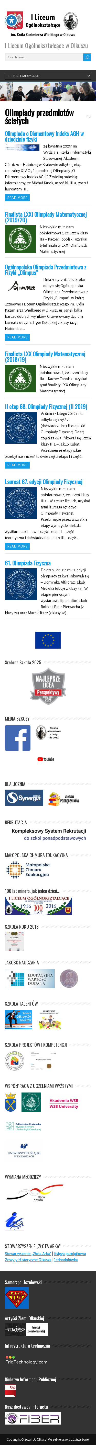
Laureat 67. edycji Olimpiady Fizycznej (43, 481)
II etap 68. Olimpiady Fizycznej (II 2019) (46, 406)
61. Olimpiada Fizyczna (27, 563)
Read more (17, 198)
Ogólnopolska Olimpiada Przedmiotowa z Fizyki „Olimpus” (45, 270)
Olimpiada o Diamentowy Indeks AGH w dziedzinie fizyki (44, 136)
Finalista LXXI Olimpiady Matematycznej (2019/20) (46, 217)
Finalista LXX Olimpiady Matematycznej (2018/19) (45, 356)
